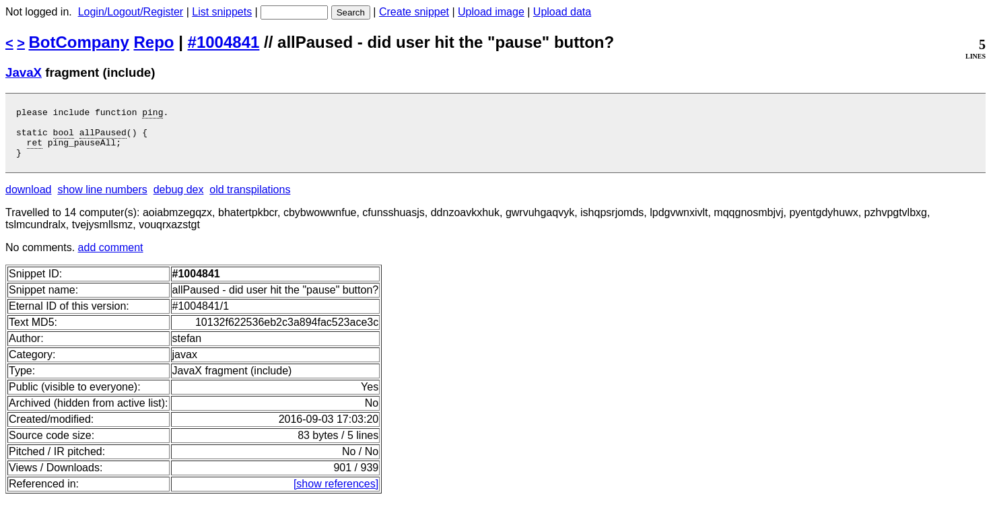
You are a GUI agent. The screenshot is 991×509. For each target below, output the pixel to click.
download (28, 199)
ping (152, 114)
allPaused (103, 138)
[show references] (336, 494)
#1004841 (224, 42)
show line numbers (102, 199)
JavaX (23, 72)
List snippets (222, 12)
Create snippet (414, 12)
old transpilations (249, 199)
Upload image (491, 12)
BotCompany (79, 42)
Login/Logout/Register (131, 12)
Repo (154, 42)
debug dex (178, 199)
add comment (110, 257)
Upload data (562, 12)
